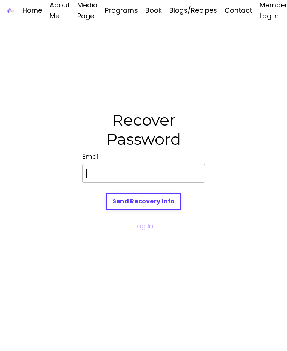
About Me (60, 10)
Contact (238, 10)
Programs (121, 10)
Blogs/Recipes (193, 10)
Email (91, 156)
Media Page (87, 10)
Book (153, 10)
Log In (143, 226)
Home (32, 10)
